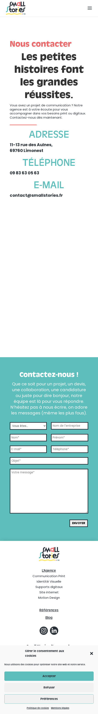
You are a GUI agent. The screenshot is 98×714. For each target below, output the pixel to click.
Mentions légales (60, 708)
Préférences (49, 699)
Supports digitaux (49, 587)
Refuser (49, 687)
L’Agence (49, 570)
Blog (48, 618)
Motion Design (49, 597)
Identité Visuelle (49, 581)
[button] (92, 653)
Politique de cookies (38, 708)
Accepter (49, 676)
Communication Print (49, 576)
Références (48, 610)
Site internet (49, 592)
